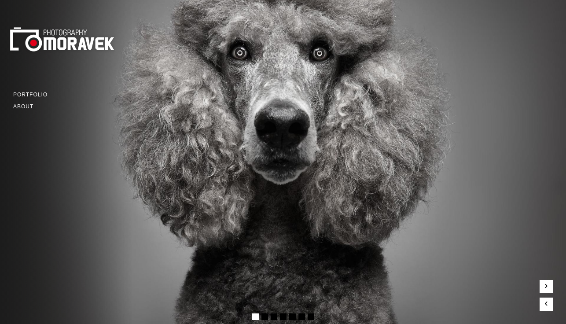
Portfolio (30, 95)
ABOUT (23, 106)
